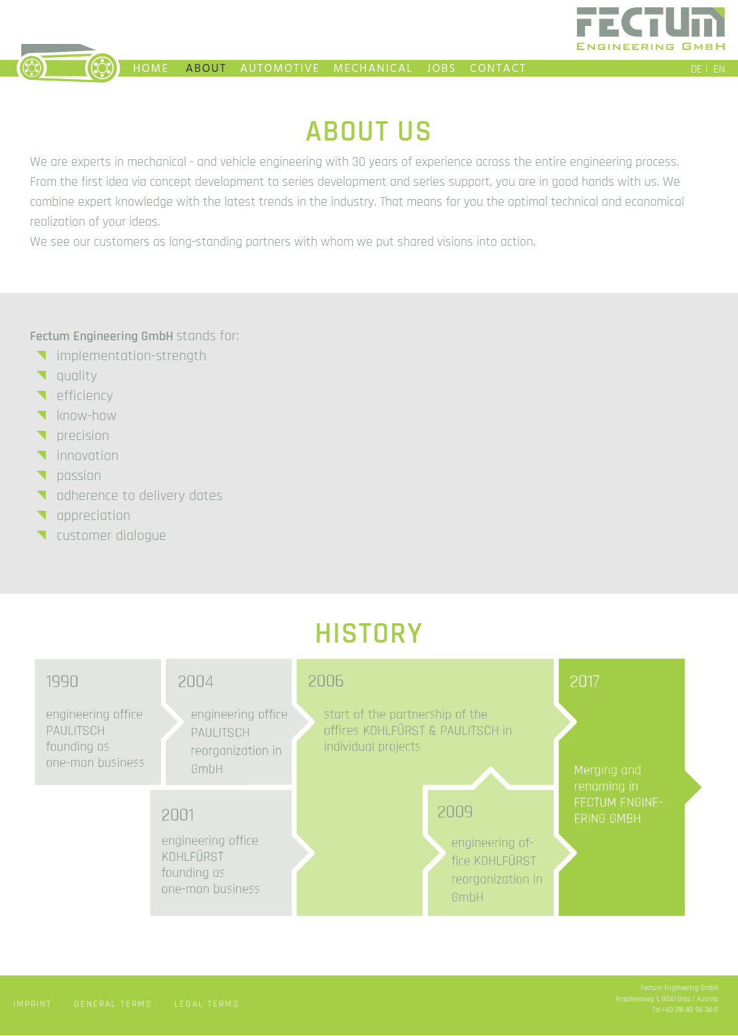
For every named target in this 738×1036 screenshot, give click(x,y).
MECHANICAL (373, 68)
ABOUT (206, 68)
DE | (699, 69)
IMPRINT (32, 1004)
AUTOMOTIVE (280, 68)
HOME (151, 68)
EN (719, 69)
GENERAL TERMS (113, 1004)
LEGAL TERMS (207, 1004)
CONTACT (498, 68)
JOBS (442, 68)
